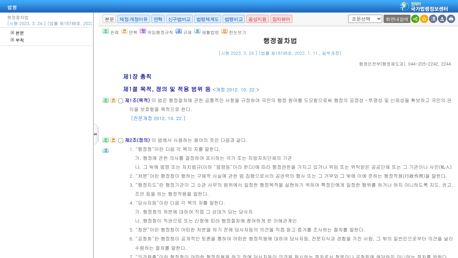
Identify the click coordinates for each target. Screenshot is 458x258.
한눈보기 (233, 32)
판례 (111, 32)
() (382, 64)
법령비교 (234, 19)
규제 (184, 32)
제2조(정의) (138, 140)
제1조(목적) (138, 100)
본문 (17, 33)
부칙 (17, 40)
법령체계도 (207, 19)
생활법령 (206, 32)
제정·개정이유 (133, 19)
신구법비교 (179, 19)
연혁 (158, 19)
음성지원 (257, 19)
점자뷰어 (281, 19)
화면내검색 (397, 19)
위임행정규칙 (156, 32)
